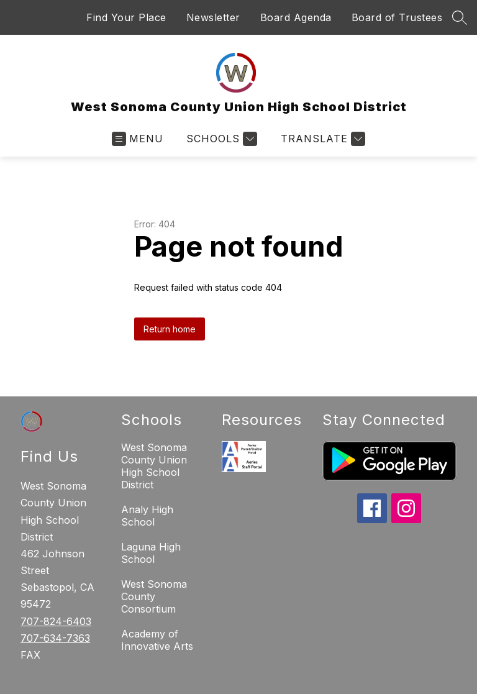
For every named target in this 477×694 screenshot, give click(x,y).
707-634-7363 (55, 638)
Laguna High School (151, 553)
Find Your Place (126, 17)
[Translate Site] (321, 139)
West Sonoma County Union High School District (154, 466)
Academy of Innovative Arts (157, 640)
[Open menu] (137, 139)
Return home (169, 329)
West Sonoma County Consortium (154, 596)
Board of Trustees (397, 17)
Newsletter (213, 17)
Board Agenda (296, 17)
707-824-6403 (55, 621)
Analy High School (147, 515)
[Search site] (459, 17)
